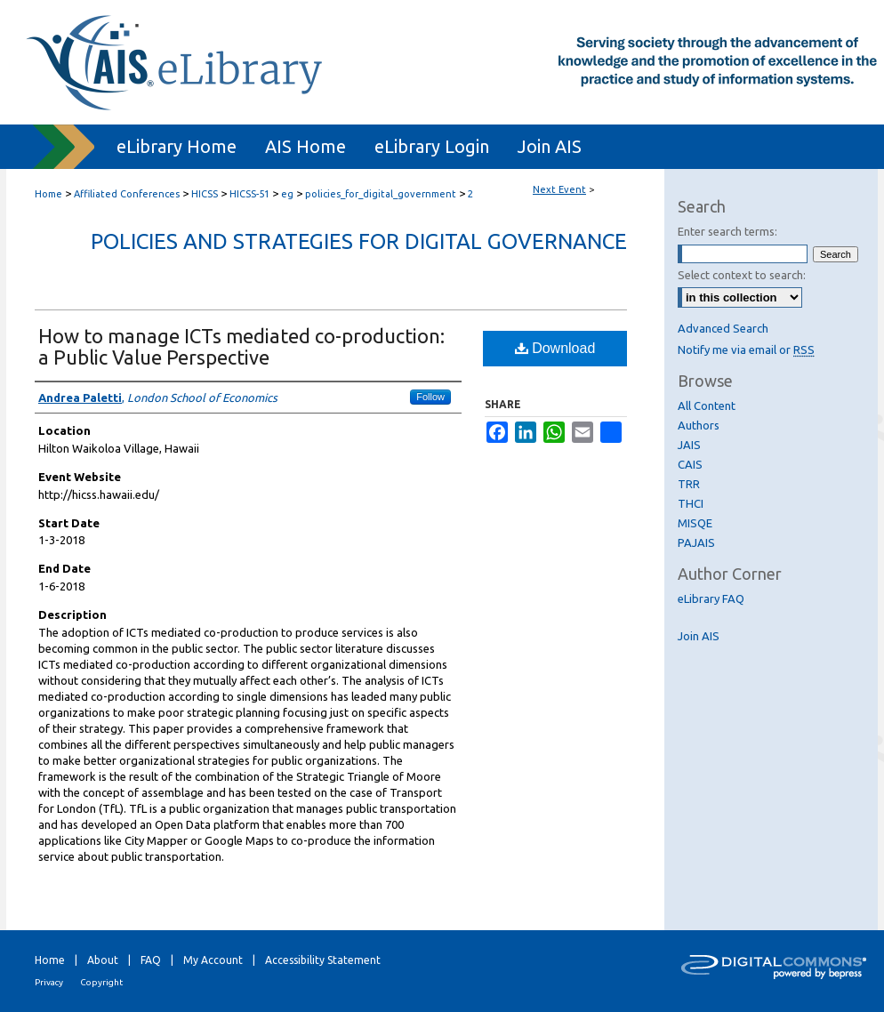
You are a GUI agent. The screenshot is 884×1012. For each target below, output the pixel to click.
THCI (690, 503)
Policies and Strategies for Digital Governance (359, 241)
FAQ (151, 960)
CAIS (690, 464)
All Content (706, 405)
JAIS (689, 444)
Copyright (101, 982)
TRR (689, 484)
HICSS (206, 194)
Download (555, 348)
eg (288, 194)
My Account (213, 960)
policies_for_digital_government (382, 194)
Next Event (559, 189)
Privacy (49, 982)
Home (48, 194)
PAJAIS (696, 542)
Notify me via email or (746, 349)
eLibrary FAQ (711, 598)
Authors (698, 425)
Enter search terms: (727, 231)
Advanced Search (723, 328)
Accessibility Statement (323, 960)
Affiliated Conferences (128, 194)
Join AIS (698, 636)
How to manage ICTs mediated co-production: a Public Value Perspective (241, 346)
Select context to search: (742, 275)
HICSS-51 (250, 194)
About (102, 960)
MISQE (695, 523)
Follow (430, 396)
